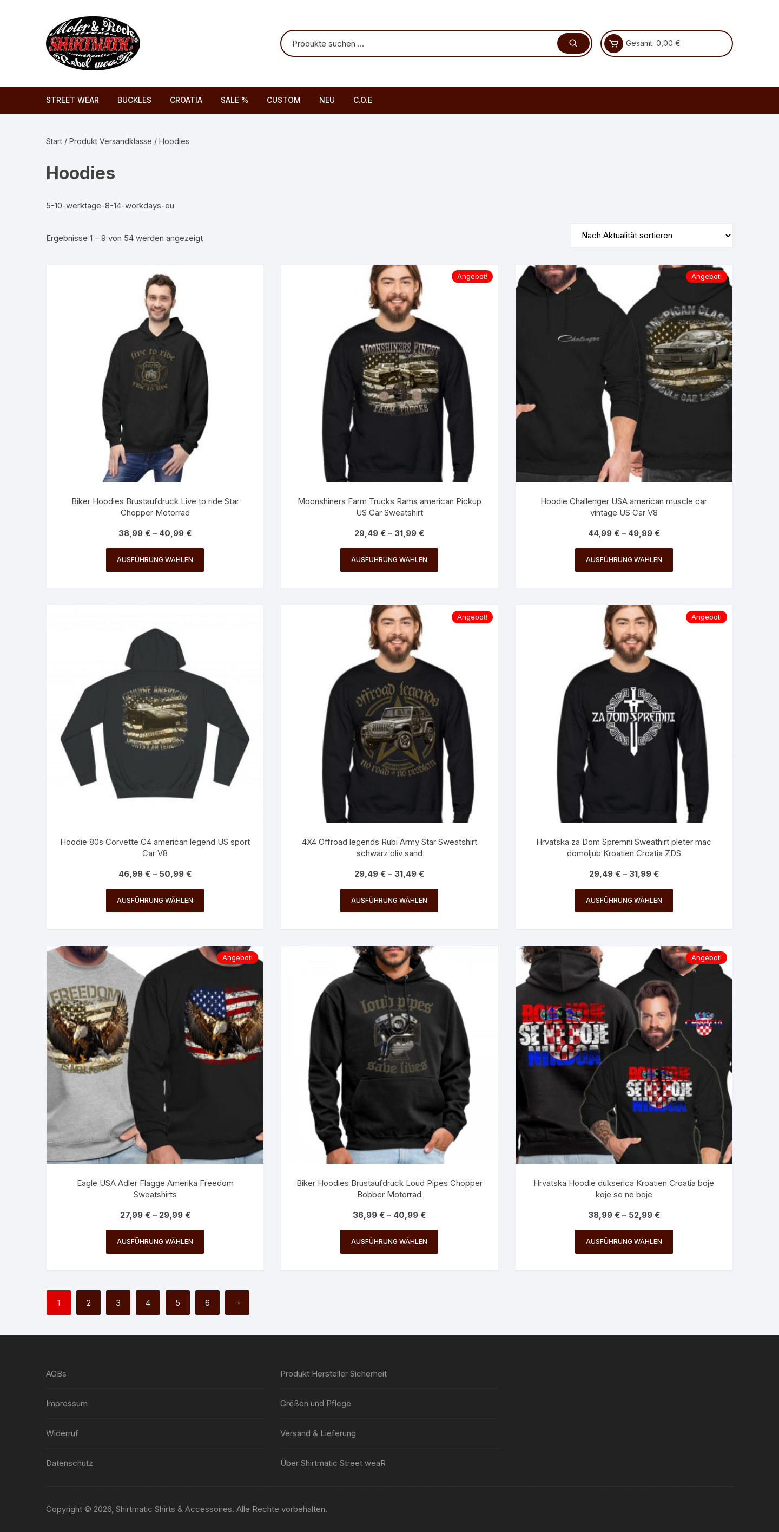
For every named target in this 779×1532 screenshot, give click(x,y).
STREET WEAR (72, 100)
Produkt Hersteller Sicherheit (333, 1373)
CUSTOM (284, 100)
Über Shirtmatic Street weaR (333, 1463)
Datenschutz (69, 1463)
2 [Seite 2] (89, 1303)
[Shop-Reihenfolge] (652, 235)
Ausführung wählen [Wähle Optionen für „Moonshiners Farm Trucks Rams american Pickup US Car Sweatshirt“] (389, 560)
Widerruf (62, 1433)
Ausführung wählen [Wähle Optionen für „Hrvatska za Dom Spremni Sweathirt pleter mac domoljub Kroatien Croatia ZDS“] (624, 900)
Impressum (67, 1403)
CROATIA (186, 100)
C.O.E (362, 100)
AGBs (56, 1373)
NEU (327, 100)
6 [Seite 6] (207, 1303)
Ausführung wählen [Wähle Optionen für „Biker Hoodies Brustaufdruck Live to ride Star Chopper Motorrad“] (155, 560)
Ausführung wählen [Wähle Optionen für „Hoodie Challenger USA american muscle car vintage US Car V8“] (624, 560)
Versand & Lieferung (318, 1433)
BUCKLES (134, 100)
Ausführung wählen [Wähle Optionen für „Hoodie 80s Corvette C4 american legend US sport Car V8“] (155, 900)
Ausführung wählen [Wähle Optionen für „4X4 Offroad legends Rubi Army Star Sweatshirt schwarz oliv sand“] (389, 900)
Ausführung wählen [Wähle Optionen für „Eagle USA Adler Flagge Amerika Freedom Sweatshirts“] (155, 1241)
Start (54, 141)
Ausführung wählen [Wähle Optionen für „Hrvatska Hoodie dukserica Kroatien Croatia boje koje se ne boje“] (624, 1241)
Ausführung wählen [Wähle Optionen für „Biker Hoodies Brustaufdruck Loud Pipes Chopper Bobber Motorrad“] (389, 1241)
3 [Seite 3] (118, 1303)
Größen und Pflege (315, 1403)
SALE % (234, 100)
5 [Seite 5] (177, 1303)
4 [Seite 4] (148, 1303)
